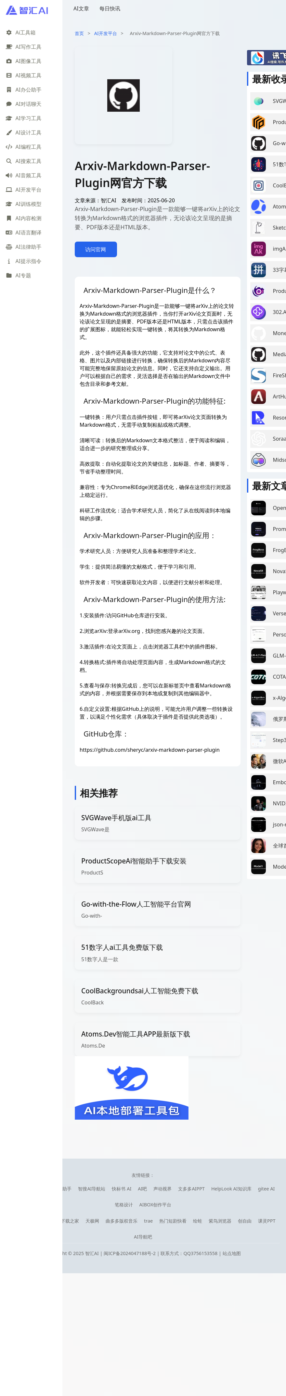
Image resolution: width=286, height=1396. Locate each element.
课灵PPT (266, 1221)
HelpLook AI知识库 (231, 1189)
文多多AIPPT (191, 1189)
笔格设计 (124, 1204)
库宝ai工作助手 (56, 1189)
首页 (79, 33)
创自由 (245, 1221)
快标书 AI (121, 1189)
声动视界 (162, 1189)
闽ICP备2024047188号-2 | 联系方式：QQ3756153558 (161, 1253)
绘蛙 (197, 1221)
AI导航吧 (143, 1237)
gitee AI (266, 1189)
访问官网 (95, 249)
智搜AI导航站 (91, 1189)
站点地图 (232, 1253)
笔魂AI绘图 (22, 1189)
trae (148, 1221)
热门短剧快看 (173, 1221)
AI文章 (81, 8)
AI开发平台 (105, 33)
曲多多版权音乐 (121, 1221)
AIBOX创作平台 (155, 1204)
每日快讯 (109, 8)
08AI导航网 (22, 1221)
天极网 (92, 1221)
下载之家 (70, 1221)
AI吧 (142, 1189)
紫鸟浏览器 (220, 1221)
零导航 (47, 1221)
